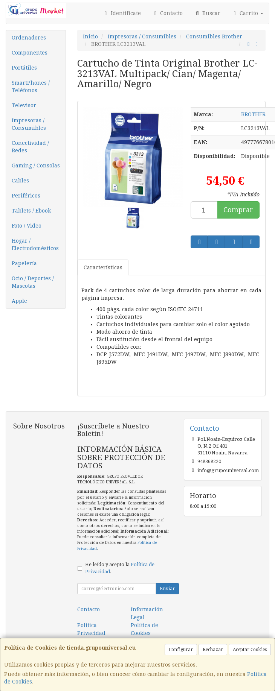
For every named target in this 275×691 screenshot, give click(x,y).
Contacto (167, 13)
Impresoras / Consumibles (29, 124)
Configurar (181, 649)
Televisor (24, 105)
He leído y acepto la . (119, 568)
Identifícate (121, 13)
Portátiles (24, 68)
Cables (20, 181)
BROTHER (253, 114)
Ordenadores (29, 38)
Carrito (248, 13)
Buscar (207, 13)
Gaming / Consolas (36, 165)
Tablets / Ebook (31, 211)
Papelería (24, 263)
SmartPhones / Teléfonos (31, 86)
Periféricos (26, 196)
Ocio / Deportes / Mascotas (33, 282)
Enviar (167, 588)
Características (103, 267)
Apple (19, 301)
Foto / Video (26, 226)
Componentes (29, 53)
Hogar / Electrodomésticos (35, 244)
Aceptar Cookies (250, 649)
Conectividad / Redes (30, 146)
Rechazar (213, 649)
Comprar (238, 210)
